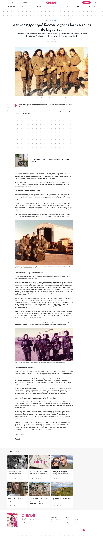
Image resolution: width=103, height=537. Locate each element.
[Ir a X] (15, 2)
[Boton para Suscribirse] (86, 2)
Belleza (78, 6)
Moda (66, 6)
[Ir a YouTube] (10, 2)
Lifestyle (24, 6)
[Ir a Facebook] (23, 520)
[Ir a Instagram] (8, 2)
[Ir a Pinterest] (31, 520)
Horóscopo (38, 6)
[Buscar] (95, 2)
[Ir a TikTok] (13, 2)
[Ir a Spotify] (36, 520)
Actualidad (11, 6)
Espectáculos (53, 6)
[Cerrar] (84, 530)
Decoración (91, 6)
